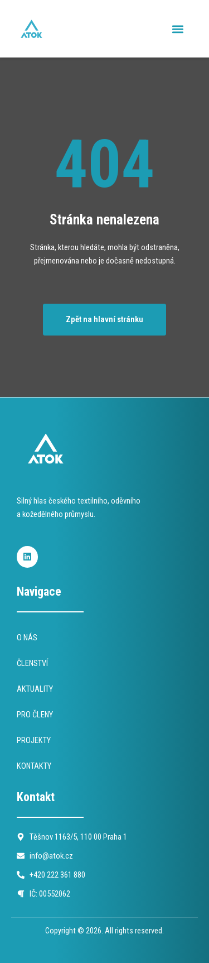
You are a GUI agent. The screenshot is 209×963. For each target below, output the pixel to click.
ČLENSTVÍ (32, 663)
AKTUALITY (35, 689)
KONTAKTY (34, 766)
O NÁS (27, 638)
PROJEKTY (34, 740)
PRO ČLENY (35, 715)
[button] (177, 29)
